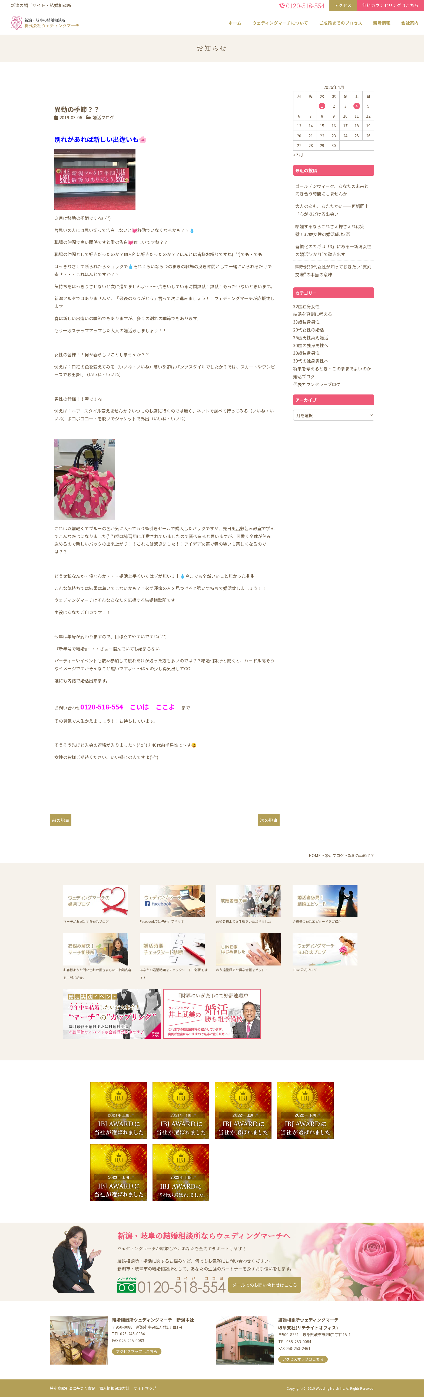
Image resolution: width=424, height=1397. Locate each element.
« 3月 (298, 154)
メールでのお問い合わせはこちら (264, 1285)
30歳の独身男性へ (310, 345)
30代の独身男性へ (310, 360)
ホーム (234, 23)
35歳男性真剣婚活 (310, 337)
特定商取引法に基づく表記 (72, 1388)
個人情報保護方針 (114, 1388)
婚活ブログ (103, 117)
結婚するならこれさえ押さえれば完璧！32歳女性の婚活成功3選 (330, 230)
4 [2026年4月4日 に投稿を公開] (357, 106)
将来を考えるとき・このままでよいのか (332, 368)
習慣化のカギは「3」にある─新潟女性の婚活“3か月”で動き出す (333, 250)
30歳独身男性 (306, 353)
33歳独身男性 (306, 321)
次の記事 (268, 820)
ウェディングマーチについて (280, 23)
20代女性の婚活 (308, 329)
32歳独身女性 (306, 306)
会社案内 (410, 23)
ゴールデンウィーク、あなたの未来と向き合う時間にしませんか (332, 190)
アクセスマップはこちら (136, 1351)
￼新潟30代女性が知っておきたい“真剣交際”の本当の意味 (333, 270)
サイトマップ (145, 1388)
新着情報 (381, 23)
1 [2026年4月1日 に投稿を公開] (322, 106)
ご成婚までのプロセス (340, 23)
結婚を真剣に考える (312, 314)
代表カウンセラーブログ (316, 384)
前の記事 (60, 820)
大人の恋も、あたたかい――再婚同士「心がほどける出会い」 (332, 210)
